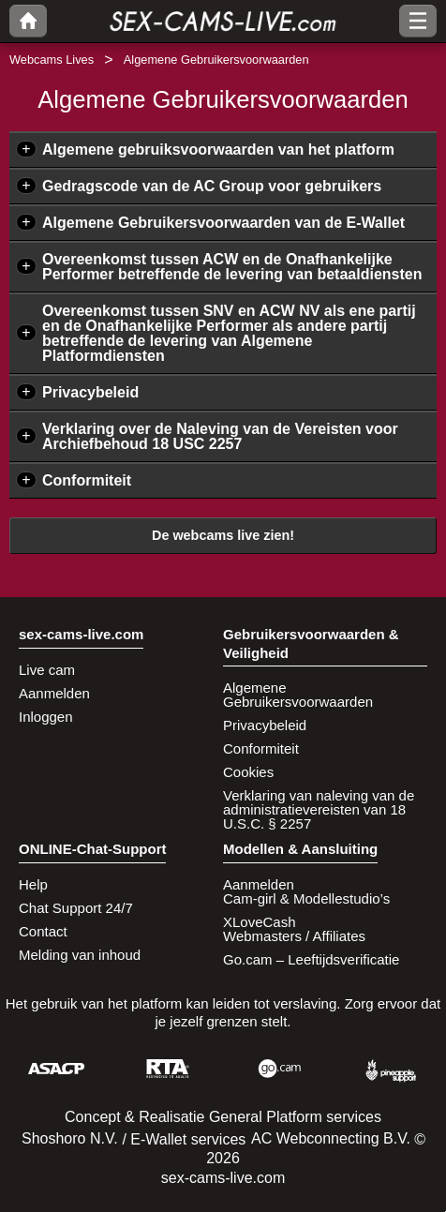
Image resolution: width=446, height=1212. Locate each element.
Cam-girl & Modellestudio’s (306, 898)
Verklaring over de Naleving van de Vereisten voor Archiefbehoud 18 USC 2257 (220, 436)
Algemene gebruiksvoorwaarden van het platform (218, 149)
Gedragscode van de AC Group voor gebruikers (211, 186)
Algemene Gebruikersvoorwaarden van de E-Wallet (223, 223)
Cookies (248, 772)
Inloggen (46, 717)
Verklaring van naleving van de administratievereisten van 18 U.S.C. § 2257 (318, 809)
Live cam (47, 670)
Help (33, 884)
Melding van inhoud (80, 955)
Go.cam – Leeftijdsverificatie (311, 959)
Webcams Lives (51, 59)
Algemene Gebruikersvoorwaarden (298, 695)
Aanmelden (54, 693)
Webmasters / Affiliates (294, 936)
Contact (43, 931)
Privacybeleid (90, 392)
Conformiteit (86, 480)
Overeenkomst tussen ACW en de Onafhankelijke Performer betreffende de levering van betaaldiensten (232, 266)
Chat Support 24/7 (76, 908)
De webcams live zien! (223, 535)
